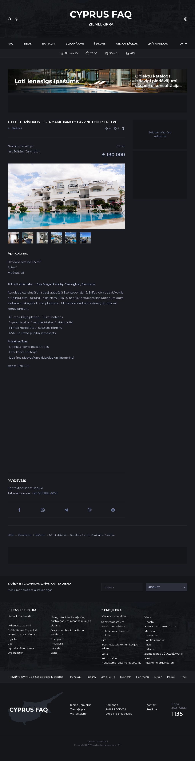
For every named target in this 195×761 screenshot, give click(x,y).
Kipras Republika (80, 704)
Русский (76, 676)
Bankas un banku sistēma (67, 630)
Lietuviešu (142, 676)
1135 (177, 713)
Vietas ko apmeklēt (20, 616)
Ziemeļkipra (77, 709)
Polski (171, 676)
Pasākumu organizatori (159, 662)
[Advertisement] (97, 103)
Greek (183, 676)
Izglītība (13, 639)
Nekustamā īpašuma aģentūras (121, 662)
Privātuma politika (97, 741)
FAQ (10, 43)
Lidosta (55, 625)
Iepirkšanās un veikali (21, 648)
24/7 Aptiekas (158, 43)
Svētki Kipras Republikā (23, 630)
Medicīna (57, 634)
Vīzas (147, 617)
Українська (108, 676)
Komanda (111, 704)
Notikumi (48, 43)
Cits (10, 643)
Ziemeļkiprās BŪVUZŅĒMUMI (163, 653)
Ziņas (27, 43)
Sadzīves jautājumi (113, 621)
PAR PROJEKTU (115, 709)
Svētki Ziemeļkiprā (113, 626)
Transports (57, 639)
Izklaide (56, 648)
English (91, 676)
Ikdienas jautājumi (19, 625)
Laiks (54, 652)
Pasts (147, 644)
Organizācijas (127, 43)
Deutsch (125, 676)
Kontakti (151, 704)
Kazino (148, 658)
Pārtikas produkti (155, 639)
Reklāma (151, 709)
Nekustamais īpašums (22, 634)
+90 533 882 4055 (45, 493)
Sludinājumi (75, 43)
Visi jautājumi (78, 713)
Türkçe (158, 676)
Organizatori (15, 652)
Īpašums (100, 43)
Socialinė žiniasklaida (118, 713)
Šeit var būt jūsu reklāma (160, 134)
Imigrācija (57, 643)
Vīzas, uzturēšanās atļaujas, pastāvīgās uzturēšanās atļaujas (71, 619)
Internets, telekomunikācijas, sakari (119, 646)
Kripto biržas (109, 658)
